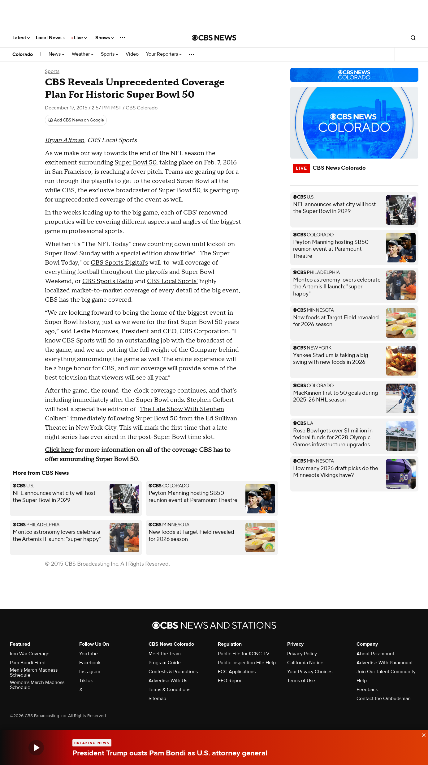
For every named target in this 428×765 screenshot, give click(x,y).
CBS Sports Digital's (119, 263)
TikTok (86, 680)
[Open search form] (413, 37)
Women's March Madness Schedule (37, 685)
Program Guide (165, 662)
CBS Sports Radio (107, 281)
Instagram (89, 671)
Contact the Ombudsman (384, 698)
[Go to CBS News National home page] (214, 38)
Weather (82, 54)
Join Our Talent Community (386, 671)
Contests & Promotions (173, 671)
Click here (59, 450)
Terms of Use (301, 680)
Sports (109, 54)
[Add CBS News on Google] (76, 120)
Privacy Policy (302, 653)
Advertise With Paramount (385, 662)
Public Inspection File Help (247, 662)
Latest (21, 37)
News (56, 54)
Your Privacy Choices (309, 671)
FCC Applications (237, 671)
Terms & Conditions (169, 689)
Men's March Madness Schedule (34, 673)
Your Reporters (164, 54)
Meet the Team (165, 653)
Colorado (22, 54)
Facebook (90, 662)
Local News (50, 37)
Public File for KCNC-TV (244, 653)
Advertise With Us (168, 680)
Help (362, 680)
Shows (104, 37)
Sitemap (157, 698)
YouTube (88, 653)
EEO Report (230, 680)
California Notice (305, 662)
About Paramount (375, 653)
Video (132, 54)
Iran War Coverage (30, 653)
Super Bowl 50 (135, 163)
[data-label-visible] (421, 733)
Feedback (367, 689)
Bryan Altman (64, 140)
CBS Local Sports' (172, 281)
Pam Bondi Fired (27, 662)
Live (80, 38)
